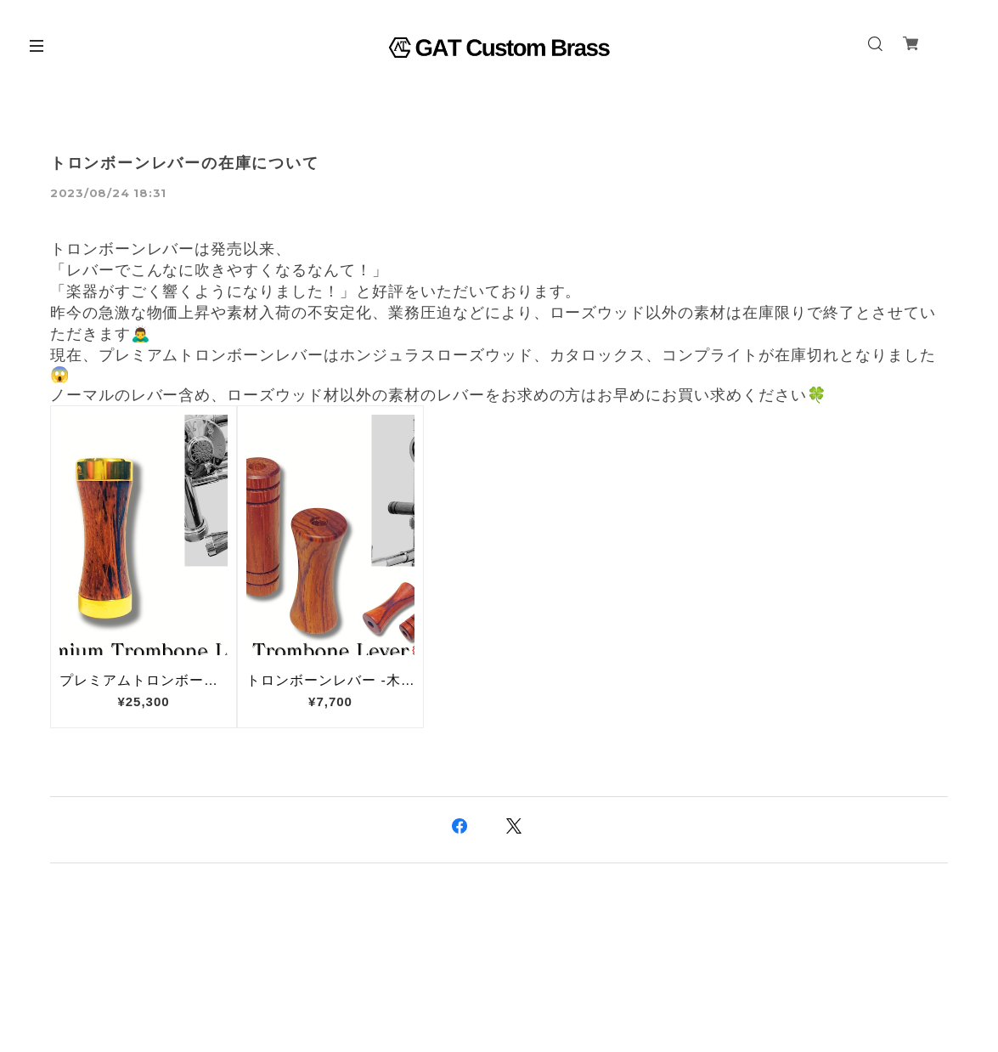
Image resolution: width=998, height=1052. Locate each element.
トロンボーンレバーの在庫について (184, 163)
